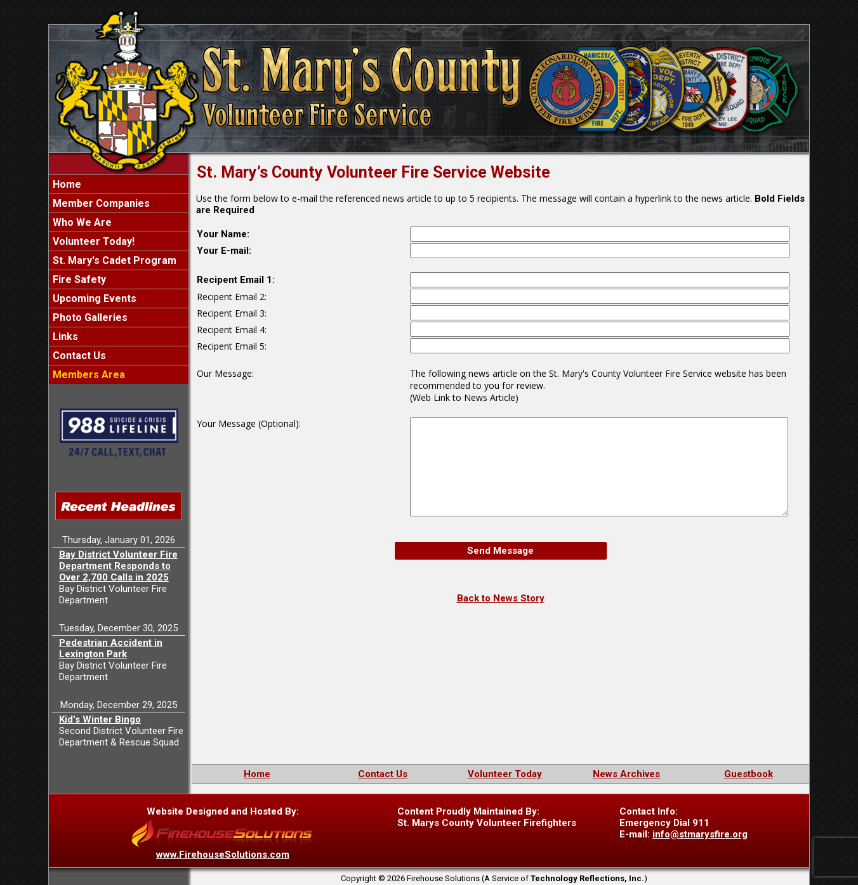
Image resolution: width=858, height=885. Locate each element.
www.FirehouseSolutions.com (222, 854)
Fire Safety (78, 279)
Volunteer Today (505, 774)
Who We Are (81, 222)
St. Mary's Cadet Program (113, 260)
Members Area (87, 375)
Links (64, 337)
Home (65, 184)
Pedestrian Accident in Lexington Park (110, 648)
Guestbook (748, 774)
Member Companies (100, 203)
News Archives (626, 774)
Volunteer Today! (92, 241)
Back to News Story (500, 598)
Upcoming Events (93, 298)
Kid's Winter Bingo (100, 719)
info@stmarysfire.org (700, 834)
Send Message (500, 550)
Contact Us (78, 356)
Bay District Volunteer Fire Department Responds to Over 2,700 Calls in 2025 (118, 566)
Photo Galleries (89, 317)
